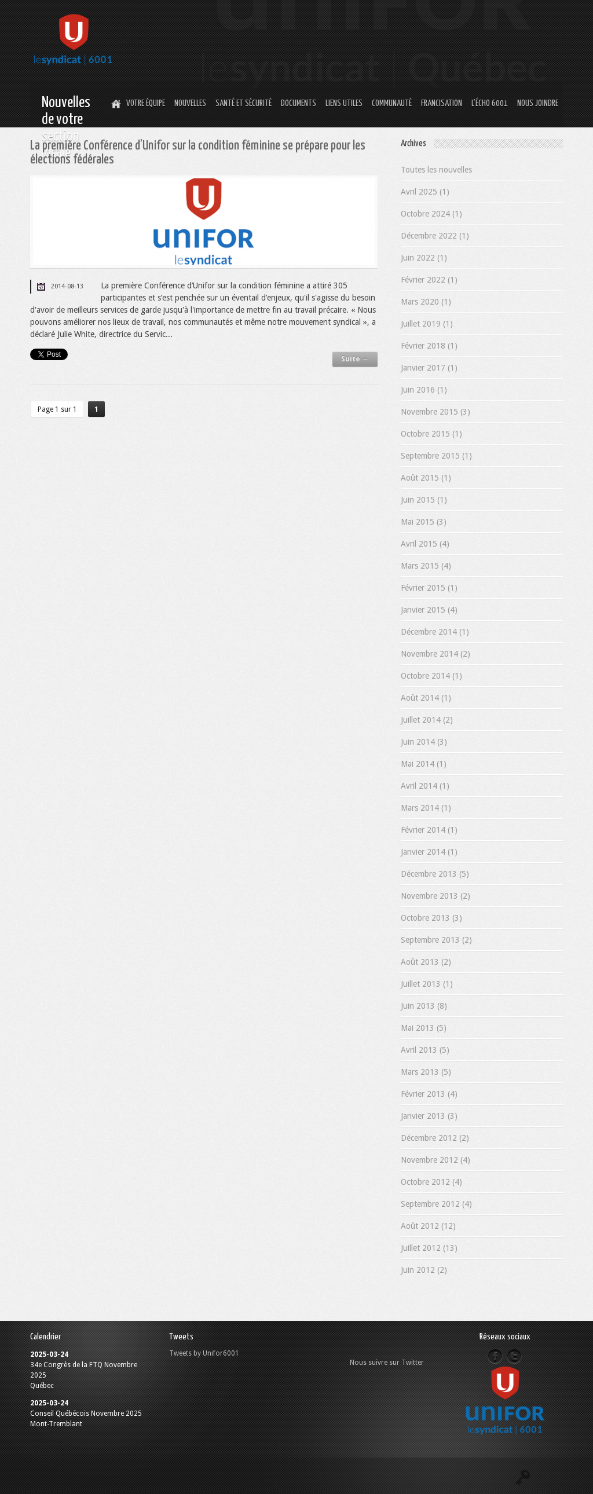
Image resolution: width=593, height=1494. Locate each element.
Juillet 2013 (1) (427, 983)
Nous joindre (537, 103)
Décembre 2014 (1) (435, 631)
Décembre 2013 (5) (435, 873)
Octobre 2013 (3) (431, 917)
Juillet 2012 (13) (429, 1248)
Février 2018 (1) (429, 345)
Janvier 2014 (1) (429, 851)
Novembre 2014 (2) (435, 653)
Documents (298, 103)
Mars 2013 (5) (426, 1071)
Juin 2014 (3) (424, 741)
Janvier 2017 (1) (429, 367)
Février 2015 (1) (429, 587)
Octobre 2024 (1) (431, 213)
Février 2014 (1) (429, 829)
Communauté (392, 103)
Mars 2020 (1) (426, 301)
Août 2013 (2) (426, 961)
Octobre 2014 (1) (431, 675)
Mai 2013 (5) (423, 1027)
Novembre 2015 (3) (435, 411)
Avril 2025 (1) (425, 191)
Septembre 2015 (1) (436, 455)
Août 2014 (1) (426, 697)
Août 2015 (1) (426, 477)
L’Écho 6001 (489, 103)
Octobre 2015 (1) (431, 433)
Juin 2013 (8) (424, 1005)
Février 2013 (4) (429, 1093)
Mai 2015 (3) (423, 521)
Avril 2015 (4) (425, 543)
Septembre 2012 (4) (436, 1204)
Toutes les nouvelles (436, 169)
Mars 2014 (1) (426, 807)
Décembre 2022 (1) (435, 235)
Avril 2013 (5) (425, 1049)
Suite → (355, 359)
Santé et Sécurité (243, 103)
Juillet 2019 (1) (427, 323)
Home (115, 104)
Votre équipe (145, 103)
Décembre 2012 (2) (435, 1138)
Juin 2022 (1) (424, 257)
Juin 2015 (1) (424, 499)
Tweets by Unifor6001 (204, 1353)
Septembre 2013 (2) (436, 939)
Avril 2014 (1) (425, 785)
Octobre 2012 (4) (431, 1182)
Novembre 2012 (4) (435, 1160)
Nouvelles (190, 103)
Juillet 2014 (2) (427, 719)
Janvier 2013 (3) (429, 1115)
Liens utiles (344, 103)
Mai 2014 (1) (423, 763)
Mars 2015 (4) (426, 565)
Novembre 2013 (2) (435, 895)
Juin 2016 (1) (424, 389)
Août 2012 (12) (428, 1226)
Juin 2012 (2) (424, 1270)
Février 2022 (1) (429, 279)
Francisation (441, 103)
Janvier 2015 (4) (429, 609)
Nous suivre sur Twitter (387, 1362)
